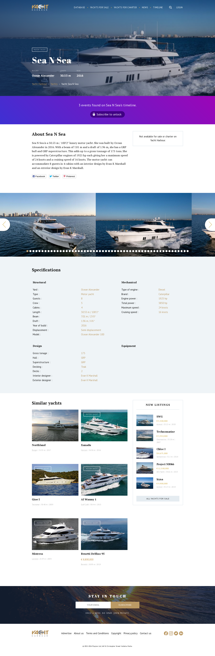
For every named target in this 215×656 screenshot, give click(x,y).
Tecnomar (36, 504)
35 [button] (130, 251)
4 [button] (36, 251)
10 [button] (55, 251)
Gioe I (36, 499)
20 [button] (85, 251)
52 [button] (182, 251)
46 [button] (163, 251)
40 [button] (145, 251)
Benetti (84, 564)
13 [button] (64, 251)
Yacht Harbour (40, 8)
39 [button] (142, 251)
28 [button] (109, 251)
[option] (144, 225)
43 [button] (154, 251)
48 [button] (169, 251)
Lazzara (35, 559)
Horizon (84, 450)
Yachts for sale (99, 7)
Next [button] (210, 224)
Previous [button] (5, 224)
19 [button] (82, 251)
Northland (39, 445)
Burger (34, 450)
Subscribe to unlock (109, 114)
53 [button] (185, 251)
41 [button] (148, 251)
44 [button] (157, 251)
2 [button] (30, 251)
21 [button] (88, 251)
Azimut (159, 424)
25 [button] (100, 251)
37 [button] (136, 251)
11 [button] (58, 251)
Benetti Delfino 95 (92, 554)
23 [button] (94, 251)
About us (79, 633)
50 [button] (176, 251)
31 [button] (118, 251)
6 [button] (42, 251)
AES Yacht (160, 472)
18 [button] (79, 251)
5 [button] (39, 251)
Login (179, 7)
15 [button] (70, 251)
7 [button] (46, 251)
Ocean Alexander (43, 75)
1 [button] (27, 251)
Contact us (145, 633)
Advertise (66, 633)
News (145, 7)
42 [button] (151, 251)
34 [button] (127, 251)
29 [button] (112, 251)
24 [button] (97, 251)
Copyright (116, 633)
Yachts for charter (125, 7)
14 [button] (67, 251)
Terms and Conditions (97, 633)
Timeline (158, 7)
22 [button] (91, 251)
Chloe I (161, 449)
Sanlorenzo (161, 457)
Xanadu (86, 445)
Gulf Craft (85, 504)
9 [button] (52, 251)
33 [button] (124, 251)
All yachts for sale (157, 498)
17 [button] (76, 251)
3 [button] (33, 251)
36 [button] (133, 251)
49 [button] (172, 251)
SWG (160, 416)
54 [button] (188, 251)
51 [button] (179, 251)
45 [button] (160, 251)
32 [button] (121, 251)
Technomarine (166, 431)
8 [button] (49, 251)
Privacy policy (131, 633)
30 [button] (115, 251)
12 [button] (61, 251)
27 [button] (106, 251)
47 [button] (166, 251)
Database (79, 7)
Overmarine (162, 439)
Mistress (37, 554)
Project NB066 (165, 464)
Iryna (160, 479)
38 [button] (139, 251)
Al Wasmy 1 (88, 499)
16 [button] (73, 251)
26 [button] (103, 251)
